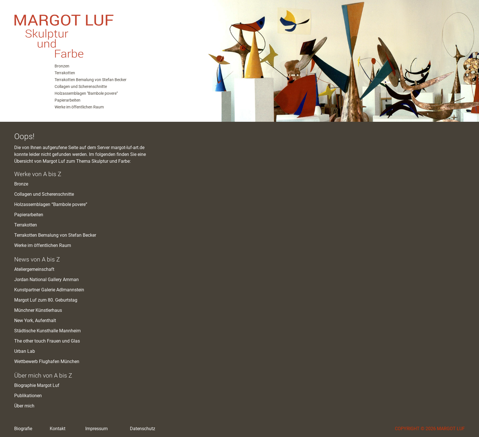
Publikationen (28, 395)
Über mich (24, 406)
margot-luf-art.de (127, 147)
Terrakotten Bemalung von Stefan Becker (91, 79)
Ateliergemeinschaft (34, 269)
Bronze (21, 184)
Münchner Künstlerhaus (38, 310)
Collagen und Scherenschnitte (81, 86)
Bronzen (62, 66)
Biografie (23, 428)
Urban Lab (24, 351)
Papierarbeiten (67, 100)
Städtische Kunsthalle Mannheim (47, 330)
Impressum (96, 428)
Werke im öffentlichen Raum (79, 107)
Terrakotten (65, 73)
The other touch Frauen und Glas (47, 341)
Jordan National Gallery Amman (46, 279)
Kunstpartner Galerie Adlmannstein (49, 289)
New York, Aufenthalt (35, 320)
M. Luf (99, 31)
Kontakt (57, 428)
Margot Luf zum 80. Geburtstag (45, 300)
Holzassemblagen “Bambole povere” (50, 204)
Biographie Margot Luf (36, 385)
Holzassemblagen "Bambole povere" (86, 93)
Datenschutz (142, 428)
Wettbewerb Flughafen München (46, 361)
